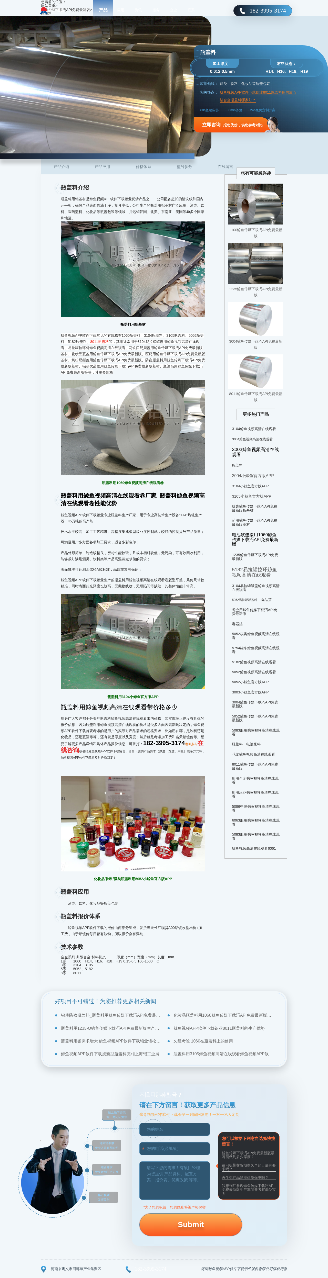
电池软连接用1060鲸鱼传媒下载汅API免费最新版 (255, 539)
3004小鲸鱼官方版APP (253, 476)
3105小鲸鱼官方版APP (251, 496)
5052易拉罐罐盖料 (244, 600)
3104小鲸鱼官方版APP (250, 486)
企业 (173, 10)
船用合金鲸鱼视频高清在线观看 (255, 780)
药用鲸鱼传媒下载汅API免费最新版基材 (254, 522)
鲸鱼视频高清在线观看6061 (254, 848)
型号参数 (184, 166)
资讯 (138, 10)
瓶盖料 (237, 465)
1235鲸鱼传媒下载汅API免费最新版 (255, 292)
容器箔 (237, 624)
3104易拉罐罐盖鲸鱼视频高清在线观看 (255, 588)
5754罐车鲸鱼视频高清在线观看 (255, 650)
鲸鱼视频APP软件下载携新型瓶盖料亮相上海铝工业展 (110, 1054)
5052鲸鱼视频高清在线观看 (254, 672)
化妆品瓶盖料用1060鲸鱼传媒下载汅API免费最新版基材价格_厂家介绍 (223, 1015)
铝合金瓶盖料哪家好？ (238, 100)
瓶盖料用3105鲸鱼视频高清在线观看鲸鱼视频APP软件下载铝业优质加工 (223, 1054)
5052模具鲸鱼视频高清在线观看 (255, 636)
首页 (85, 10)
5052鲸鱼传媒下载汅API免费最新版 (255, 718)
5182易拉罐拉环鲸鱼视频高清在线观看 (254, 572)
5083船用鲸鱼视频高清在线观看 (255, 732)
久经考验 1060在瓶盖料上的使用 (203, 1041)
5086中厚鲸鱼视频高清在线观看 (255, 808)
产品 (103, 10)
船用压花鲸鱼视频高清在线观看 (255, 794)
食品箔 (266, 600)
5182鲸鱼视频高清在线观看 (254, 662)
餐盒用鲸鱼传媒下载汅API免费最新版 (254, 612)
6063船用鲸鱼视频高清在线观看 (255, 822)
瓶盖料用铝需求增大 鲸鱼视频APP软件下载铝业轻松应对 (111, 1041)
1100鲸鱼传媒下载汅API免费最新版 (255, 233)
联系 (191, 10)
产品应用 (102, 166)
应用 (120, 10)
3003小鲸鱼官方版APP (250, 692)
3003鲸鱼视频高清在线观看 (255, 452)
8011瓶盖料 (99, 342)
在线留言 (225, 166)
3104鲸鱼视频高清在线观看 (254, 429)
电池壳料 (253, 744)
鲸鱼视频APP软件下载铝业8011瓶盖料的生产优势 (219, 1028)
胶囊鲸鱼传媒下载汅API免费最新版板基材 (254, 508)
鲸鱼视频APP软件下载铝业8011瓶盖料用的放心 (258, 92)
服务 (156, 10)
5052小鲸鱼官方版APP (250, 682)
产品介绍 (61, 166)
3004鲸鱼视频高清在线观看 (252, 439)
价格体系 (143, 166)
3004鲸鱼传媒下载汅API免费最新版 (255, 344)
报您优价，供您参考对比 (232, 124)
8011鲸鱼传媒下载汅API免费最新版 (255, 397)
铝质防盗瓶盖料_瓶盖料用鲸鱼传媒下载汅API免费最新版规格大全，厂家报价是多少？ (111, 1015)
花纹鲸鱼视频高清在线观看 (253, 754)
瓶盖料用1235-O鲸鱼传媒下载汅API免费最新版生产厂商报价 (111, 1028)
